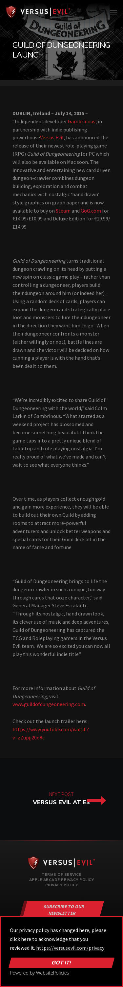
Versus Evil (52, 137)
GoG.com (91, 210)
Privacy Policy (61, 885)
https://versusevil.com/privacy (70, 947)
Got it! (61, 963)
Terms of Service (61, 874)
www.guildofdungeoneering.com (48, 704)
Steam (63, 210)
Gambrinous (81, 121)
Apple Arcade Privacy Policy (61, 879)
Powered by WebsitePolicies (39, 973)
